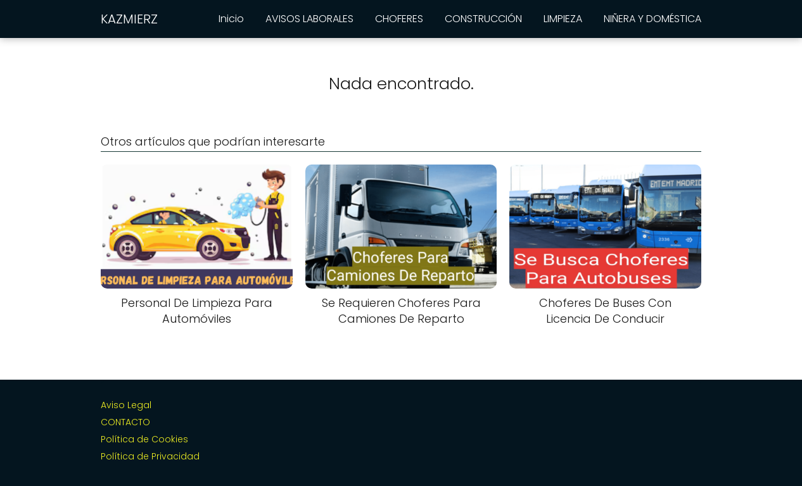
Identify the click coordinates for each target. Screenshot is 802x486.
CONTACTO (125, 422)
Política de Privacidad (150, 456)
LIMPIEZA (563, 18)
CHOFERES (399, 18)
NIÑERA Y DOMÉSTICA (652, 18)
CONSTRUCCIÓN (483, 18)
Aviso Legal (126, 405)
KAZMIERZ (129, 19)
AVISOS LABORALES (309, 18)
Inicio (231, 18)
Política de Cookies (144, 439)
